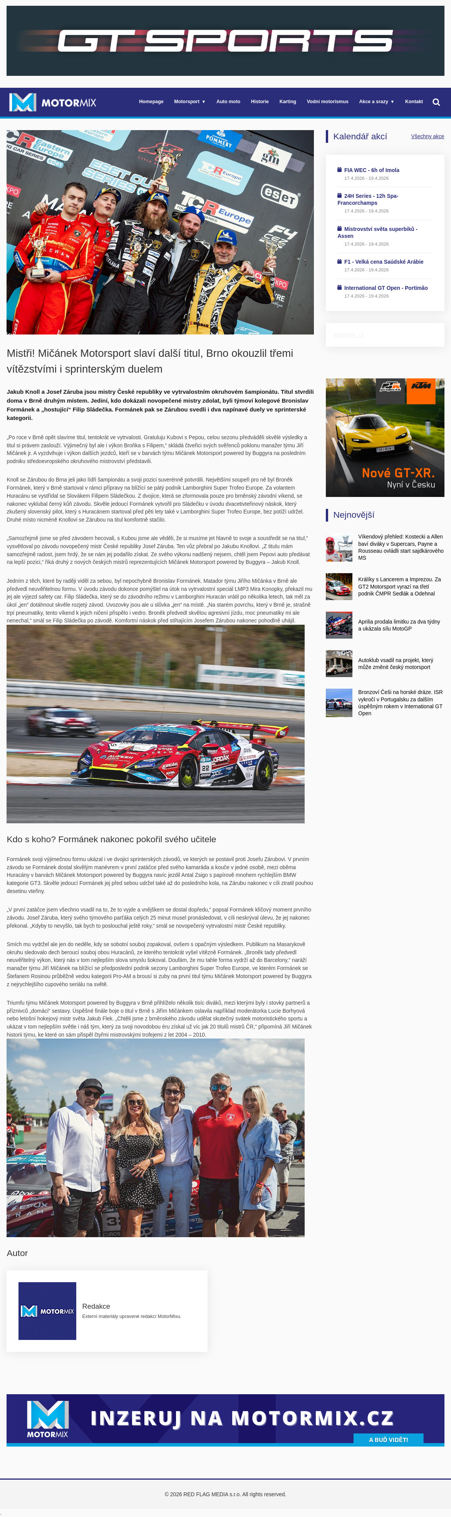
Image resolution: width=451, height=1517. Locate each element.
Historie (260, 101)
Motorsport (187, 101)
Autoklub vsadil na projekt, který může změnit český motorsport (395, 663)
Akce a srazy (373, 101)
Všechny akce (427, 136)
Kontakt (414, 101)
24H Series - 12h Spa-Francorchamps (367, 199)
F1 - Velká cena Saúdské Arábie (384, 262)
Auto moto (228, 101)
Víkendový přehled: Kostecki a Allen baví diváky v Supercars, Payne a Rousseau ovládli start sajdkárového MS (401, 547)
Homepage (151, 101)
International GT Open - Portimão (386, 288)
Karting (288, 101)
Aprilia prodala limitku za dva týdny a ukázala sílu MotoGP (399, 625)
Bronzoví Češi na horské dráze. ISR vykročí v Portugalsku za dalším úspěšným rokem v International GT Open (400, 702)
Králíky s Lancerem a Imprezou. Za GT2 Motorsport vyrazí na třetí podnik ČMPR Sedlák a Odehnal (399, 586)
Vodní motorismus (328, 101)
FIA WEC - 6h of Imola (371, 170)
